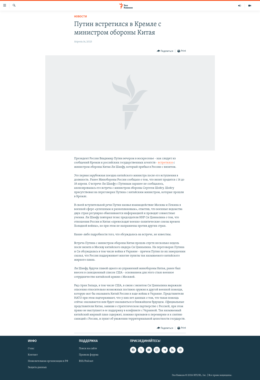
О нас (31, 348)
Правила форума (88, 355)
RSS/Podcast (86, 361)
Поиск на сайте (88, 348)
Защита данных (37, 367)
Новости (80, 16)
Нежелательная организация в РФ (48, 361)
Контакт (33, 355)
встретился (165, 162)
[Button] (165, 51)
